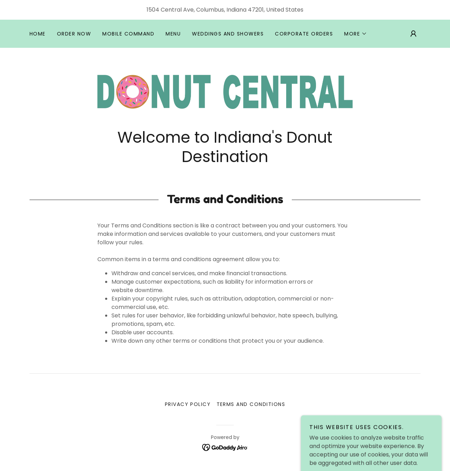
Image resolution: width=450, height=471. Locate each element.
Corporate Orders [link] (304, 33)
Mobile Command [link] (128, 33)
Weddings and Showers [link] (228, 33)
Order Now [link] (74, 33)
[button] (355, 34)
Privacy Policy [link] (188, 404)
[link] (224, 92)
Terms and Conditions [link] (251, 404)
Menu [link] (173, 33)
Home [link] (38, 33)
